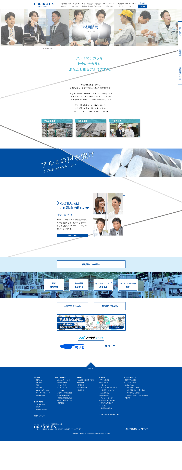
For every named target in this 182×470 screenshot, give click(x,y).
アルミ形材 (62, 414)
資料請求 (180, 52)
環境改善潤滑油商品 (65, 427)
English (142, 7)
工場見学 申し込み (72, 335)
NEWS (127, 427)
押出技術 (81, 414)
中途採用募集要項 (79, 314)
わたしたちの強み (74, 5)
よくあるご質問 (130, 412)
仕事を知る (104, 414)
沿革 (37, 414)
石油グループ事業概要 (64, 422)
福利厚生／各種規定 (91, 294)
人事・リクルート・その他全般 (137, 425)
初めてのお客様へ (131, 409)
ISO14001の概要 (64, 425)
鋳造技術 (81, 412)
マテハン (61, 419)
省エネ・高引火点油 (65, 430)
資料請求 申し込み (109, 335)
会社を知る (104, 412)
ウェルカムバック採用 (128, 314)
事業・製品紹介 (87, 5)
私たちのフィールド (63, 409)
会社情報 (64, 5)
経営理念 (39, 409)
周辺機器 (61, 432)
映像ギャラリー (131, 5)
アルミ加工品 (62, 417)
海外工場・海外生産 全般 (136, 419)
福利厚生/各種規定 (106, 432)
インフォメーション (109, 5)
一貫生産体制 (40, 434)
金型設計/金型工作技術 (86, 409)
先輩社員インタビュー (108, 419)
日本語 (142, 3)
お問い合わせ (180, 32)
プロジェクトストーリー (108, 417)
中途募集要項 (104, 425)
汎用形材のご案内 (180, 73)
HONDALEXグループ (43, 422)
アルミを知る (104, 409)
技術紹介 (97, 5)
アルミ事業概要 (62, 412)
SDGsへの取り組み (42, 419)
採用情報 (121, 5)
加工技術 (81, 419)
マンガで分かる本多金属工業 (109, 444)
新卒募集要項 (54, 314)
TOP (42, 48)
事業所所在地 (40, 425)
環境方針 (39, 417)
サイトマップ (143, 458)
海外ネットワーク (42, 439)
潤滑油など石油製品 (133, 422)
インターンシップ (106, 427)
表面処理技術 (82, 417)
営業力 (38, 436)
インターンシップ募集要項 (103, 314)
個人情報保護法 (131, 458)
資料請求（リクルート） (108, 430)
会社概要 (39, 412)
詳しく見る (72, 265)
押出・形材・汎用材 (133, 417)
